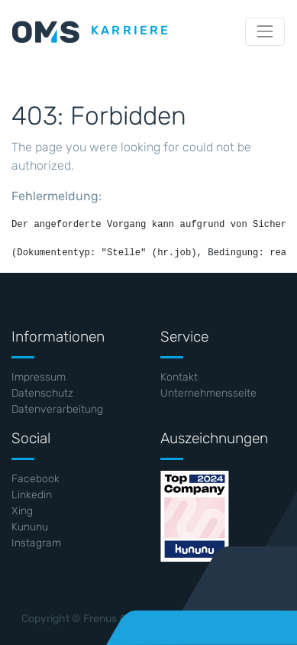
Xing (22, 510)
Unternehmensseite (208, 393)
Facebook (35, 478)
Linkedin (31, 494)
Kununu (29, 526)
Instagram (36, 542)
